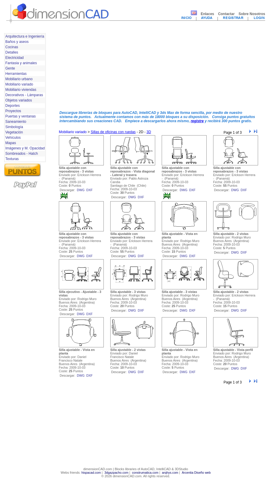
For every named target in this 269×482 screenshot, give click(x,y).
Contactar (226, 14)
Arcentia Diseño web (196, 472)
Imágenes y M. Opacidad (25, 148)
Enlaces (207, 14)
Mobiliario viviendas (20, 90)
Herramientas (16, 74)
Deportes (12, 106)
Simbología (14, 127)
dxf (89, 190)
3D (149, 132)
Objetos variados (18, 100)
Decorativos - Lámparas (24, 95)
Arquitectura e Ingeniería (24, 36)
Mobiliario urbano (19, 79)
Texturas (12, 159)
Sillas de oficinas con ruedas (113, 132)
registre (197, 121)
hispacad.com (91, 472)
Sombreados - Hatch (21, 153)
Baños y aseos (17, 42)
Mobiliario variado (19, 84)
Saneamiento (15, 122)
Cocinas (11, 47)
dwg (81, 190)
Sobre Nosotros (252, 14)
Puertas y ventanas (20, 116)
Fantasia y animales (21, 63)
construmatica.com (145, 472)
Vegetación (14, 132)
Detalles (11, 52)
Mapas (10, 143)
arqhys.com (170, 472)
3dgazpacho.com (116, 472)
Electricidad (14, 58)
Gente (10, 68)
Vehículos (13, 138)
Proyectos (13, 111)
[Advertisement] (101, 69)
